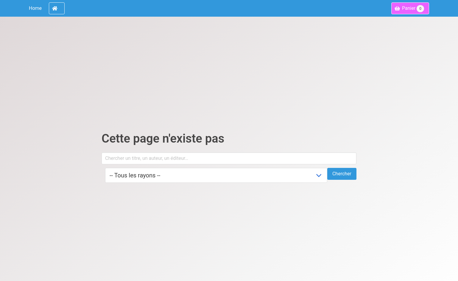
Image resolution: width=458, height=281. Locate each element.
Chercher (341, 174)
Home (35, 8)
